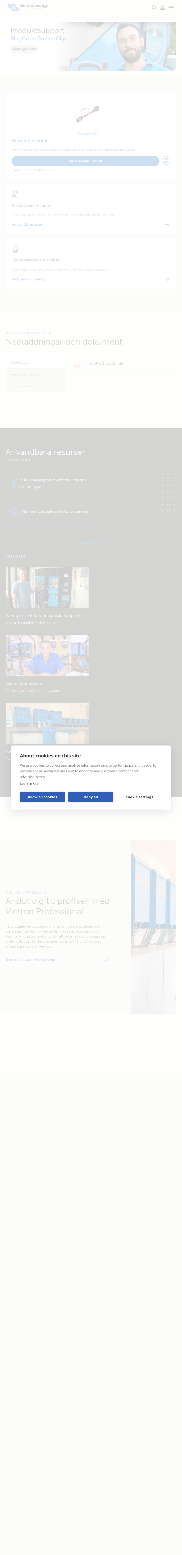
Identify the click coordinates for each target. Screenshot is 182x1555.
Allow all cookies (42, 796)
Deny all (91, 796)
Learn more (29, 783)
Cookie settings (139, 796)
